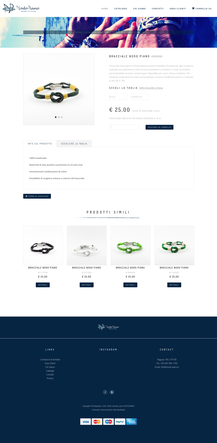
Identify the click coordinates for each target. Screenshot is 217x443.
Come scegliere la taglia (151, 88)
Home (104, 8)
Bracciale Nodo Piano (42, 267)
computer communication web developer (108, 409)
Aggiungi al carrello (159, 127)
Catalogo (120, 8)
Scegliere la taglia (74, 143)
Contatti (158, 8)
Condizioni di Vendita (50, 359)
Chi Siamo (139, 8)
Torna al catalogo (37, 196)
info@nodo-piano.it (170, 367)
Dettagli (42, 285)
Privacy (50, 378)
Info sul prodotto (40, 143)
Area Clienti (178, 8)
